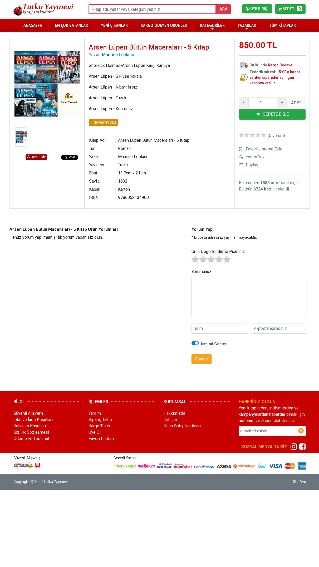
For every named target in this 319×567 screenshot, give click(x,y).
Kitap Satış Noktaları (182, 425)
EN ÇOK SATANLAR (71, 25)
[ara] (152, 9)
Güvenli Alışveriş (28, 413)
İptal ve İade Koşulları (33, 419)
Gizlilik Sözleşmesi (31, 432)
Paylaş (252, 164)
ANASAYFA (32, 25)
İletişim (170, 419)
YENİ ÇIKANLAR (114, 25)
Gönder (201, 358)
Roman (124, 148)
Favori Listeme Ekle (264, 148)
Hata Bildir (36, 157)
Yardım (95, 413)
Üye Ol (95, 432)
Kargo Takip (99, 425)
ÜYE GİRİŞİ (257, 9)
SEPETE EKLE (272, 114)
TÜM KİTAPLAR (282, 25)
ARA (223, 9)
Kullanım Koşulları (29, 425)
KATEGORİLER (212, 26)
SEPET (290, 8)
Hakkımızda (174, 413)
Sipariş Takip (100, 419)
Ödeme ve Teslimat (31, 438)
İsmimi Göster (214, 343)
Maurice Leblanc (118, 54)
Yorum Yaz (255, 156)
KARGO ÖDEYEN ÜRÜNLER (164, 25)
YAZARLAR (247, 26)
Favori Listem (101, 438)
